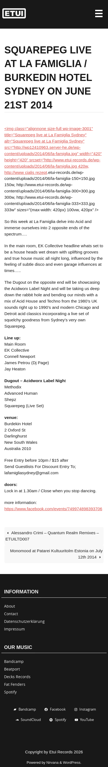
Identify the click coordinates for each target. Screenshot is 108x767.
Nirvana (52, 762)
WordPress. (72, 762)
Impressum (14, 629)
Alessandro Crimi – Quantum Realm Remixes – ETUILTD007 (52, 535)
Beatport (12, 669)
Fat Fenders (14, 684)
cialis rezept (36, 172)
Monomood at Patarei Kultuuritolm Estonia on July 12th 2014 (56, 553)
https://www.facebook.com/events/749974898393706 (53, 508)
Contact (11, 613)
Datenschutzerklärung (24, 621)
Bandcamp (14, 661)
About (9, 606)
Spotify (10, 691)
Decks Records (17, 676)
